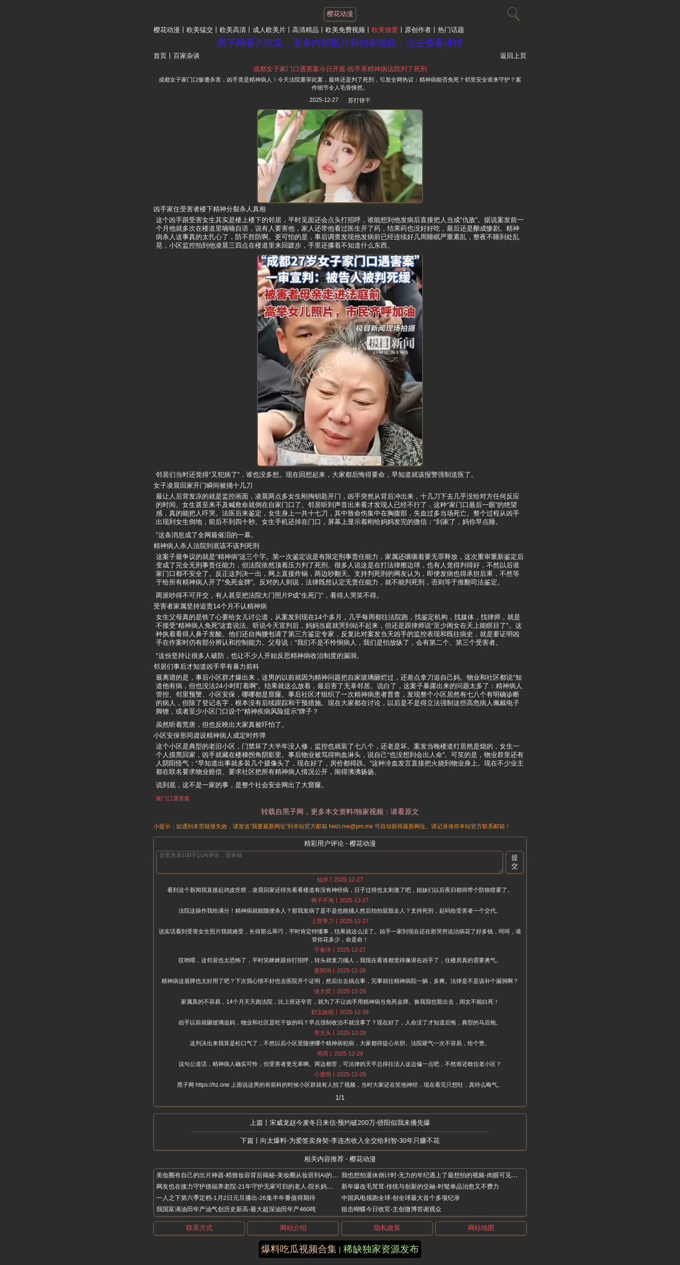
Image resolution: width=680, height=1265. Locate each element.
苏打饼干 (359, 100)
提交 (514, 862)
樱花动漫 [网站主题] (340, 13)
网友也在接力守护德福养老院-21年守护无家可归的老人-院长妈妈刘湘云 (253, 1186)
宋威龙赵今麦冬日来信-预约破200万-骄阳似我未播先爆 (350, 1122)
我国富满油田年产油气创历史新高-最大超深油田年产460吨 (236, 1209)
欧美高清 (233, 29)
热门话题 (451, 29)
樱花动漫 (166, 29)
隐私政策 (387, 1228)
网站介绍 (293, 1228)
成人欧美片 (269, 29)
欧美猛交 (200, 29)
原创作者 (418, 29)
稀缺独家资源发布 (381, 1249)
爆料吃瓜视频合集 (299, 1249)
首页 (160, 55)
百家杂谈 (186, 55)
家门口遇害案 (173, 798)
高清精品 (305, 29)
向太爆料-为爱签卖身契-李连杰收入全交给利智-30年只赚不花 (350, 1140)
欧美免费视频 (345, 29)
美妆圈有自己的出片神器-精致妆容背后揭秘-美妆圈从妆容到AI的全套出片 (256, 1175)
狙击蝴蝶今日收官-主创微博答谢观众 (391, 1209)
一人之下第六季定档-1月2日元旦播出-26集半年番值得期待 (235, 1197)
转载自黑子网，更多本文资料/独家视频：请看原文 (340, 811)
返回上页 (513, 55)
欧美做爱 (385, 29)
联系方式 (199, 1228)
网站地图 (481, 1228)
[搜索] (512, 12)
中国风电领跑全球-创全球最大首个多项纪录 (400, 1197)
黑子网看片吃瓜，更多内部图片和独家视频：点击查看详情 (340, 43)
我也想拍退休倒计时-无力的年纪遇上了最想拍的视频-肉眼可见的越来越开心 (444, 1175)
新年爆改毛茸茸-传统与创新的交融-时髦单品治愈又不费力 (420, 1186)
